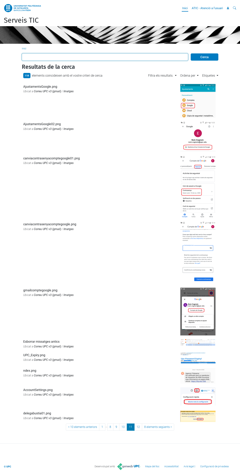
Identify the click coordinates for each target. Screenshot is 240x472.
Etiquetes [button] (208, 75)
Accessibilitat (171, 466)
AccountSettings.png (38, 390)
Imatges (69, 91)
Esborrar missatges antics (41, 341)
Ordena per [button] (187, 75)
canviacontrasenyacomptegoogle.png (49, 224)
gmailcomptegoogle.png (40, 290)
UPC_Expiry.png (34, 355)
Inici (185, 8)
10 (123, 427)
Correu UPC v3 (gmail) (47, 91)
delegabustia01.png (37, 413)
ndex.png (29, 370)
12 (138, 427)
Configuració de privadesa (214, 466)
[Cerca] (234, 8)
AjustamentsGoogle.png (40, 86)
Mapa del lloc (152, 466)
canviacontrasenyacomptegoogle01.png (51, 158)
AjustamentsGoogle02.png (42, 124)
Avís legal (189, 466)
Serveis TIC (21, 20)
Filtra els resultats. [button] (160, 75)
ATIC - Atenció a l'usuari (207, 8)
